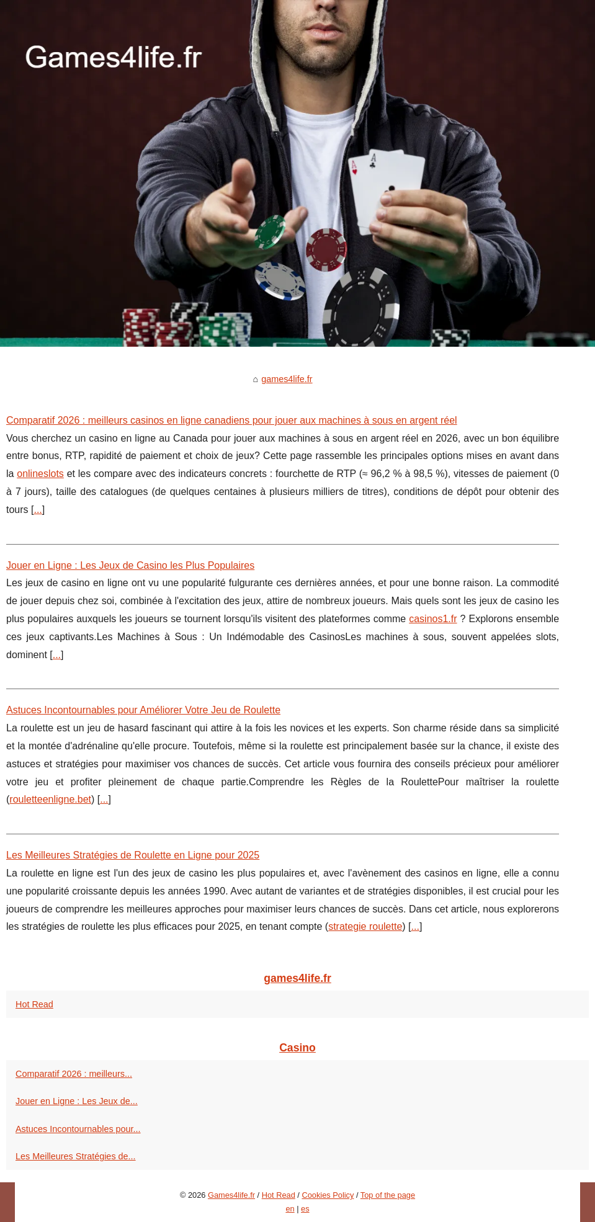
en (289, 1208)
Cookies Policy (328, 1195)
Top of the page (387, 1195)
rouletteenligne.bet (50, 799)
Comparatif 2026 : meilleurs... (74, 1074)
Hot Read (34, 1004)
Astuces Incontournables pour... (78, 1129)
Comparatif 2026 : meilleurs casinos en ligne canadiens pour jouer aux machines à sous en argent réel (231, 420)
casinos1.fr (433, 618)
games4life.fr (286, 379)
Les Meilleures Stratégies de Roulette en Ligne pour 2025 (132, 855)
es (305, 1208)
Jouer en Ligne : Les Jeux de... (77, 1101)
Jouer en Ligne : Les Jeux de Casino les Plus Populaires (130, 565)
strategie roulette (365, 926)
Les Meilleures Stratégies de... (76, 1156)
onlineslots (40, 473)
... (38, 509)
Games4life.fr (231, 1195)
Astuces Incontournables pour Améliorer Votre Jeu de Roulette (143, 710)
